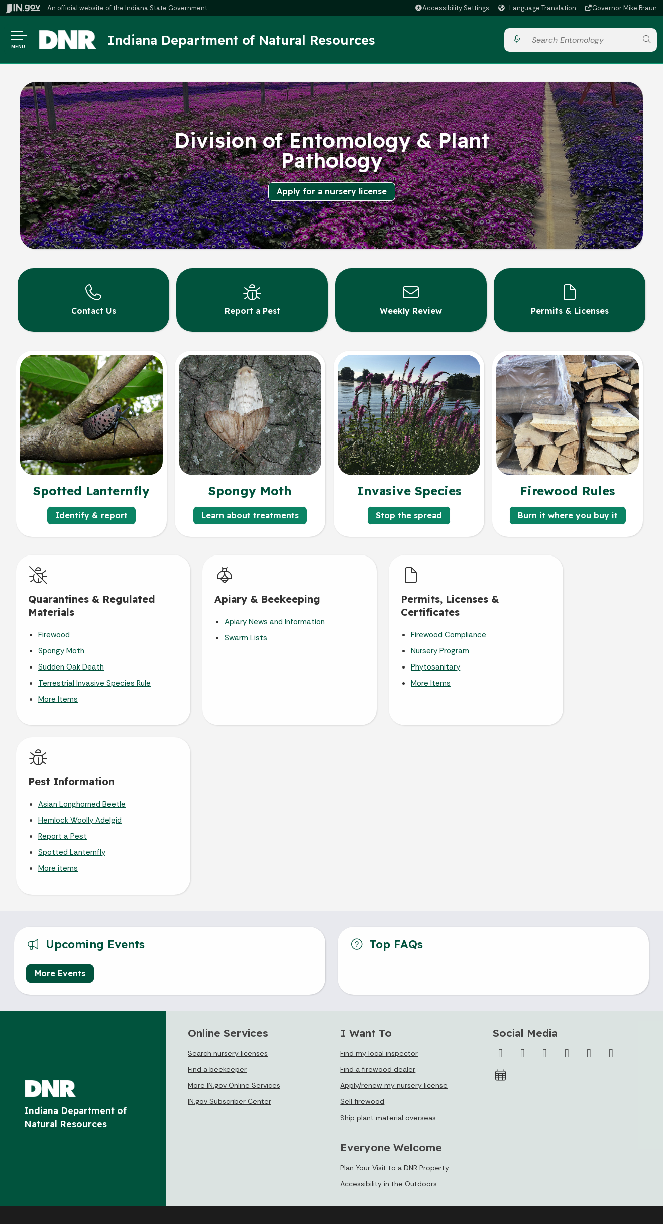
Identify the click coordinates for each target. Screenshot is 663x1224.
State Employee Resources (225, 1172)
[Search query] (581, 40)
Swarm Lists (220, 637)
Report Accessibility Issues (540, 1141)
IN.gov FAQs (198, 1154)
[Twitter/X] (523, 882)
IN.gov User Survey (211, 1079)
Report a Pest (544, 653)
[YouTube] (567, 882)
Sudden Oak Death (71, 666)
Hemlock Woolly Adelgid (562, 637)
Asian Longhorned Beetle (564, 621)
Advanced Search (209, 1098)
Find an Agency (47, 1135)
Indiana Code (360, 1135)
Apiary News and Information (249, 621)
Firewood (54, 634)
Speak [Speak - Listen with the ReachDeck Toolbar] (527, 1117)
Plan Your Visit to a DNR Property (394, 997)
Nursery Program (389, 650)
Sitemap (194, 1135)
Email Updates (362, 1117)
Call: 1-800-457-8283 (57, 1154)
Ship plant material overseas (388, 946)
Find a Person (44, 1117)
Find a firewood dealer (377, 898)
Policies (192, 1117)
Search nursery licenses (228, 882)
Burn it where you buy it (568, 514)
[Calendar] (501, 905)
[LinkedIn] (589, 882)
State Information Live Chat (68, 1079)
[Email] (611, 882)
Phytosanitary (384, 666)
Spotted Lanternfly (554, 669)
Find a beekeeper (217, 898)
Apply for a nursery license (332, 191)
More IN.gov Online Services (234, 914)
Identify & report (91, 514)
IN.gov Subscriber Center (229, 930)
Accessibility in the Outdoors (388, 1013)
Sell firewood (362, 930)
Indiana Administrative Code (385, 1154)
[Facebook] (501, 882)
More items (540, 685)
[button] (451, 8)
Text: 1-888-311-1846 (58, 1172)
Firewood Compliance (397, 634)
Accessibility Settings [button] (531, 1092)
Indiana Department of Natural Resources (243, 40)
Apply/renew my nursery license (394, 914)
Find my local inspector (379, 882)
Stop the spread (409, 514)
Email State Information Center (74, 1098)
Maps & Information (370, 1079)
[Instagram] (545, 882)
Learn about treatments (250, 514)
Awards (350, 1172)
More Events (60, 803)
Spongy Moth (61, 650)
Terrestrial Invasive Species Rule (94, 682)
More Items (58, 698)
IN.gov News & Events (373, 1098)
